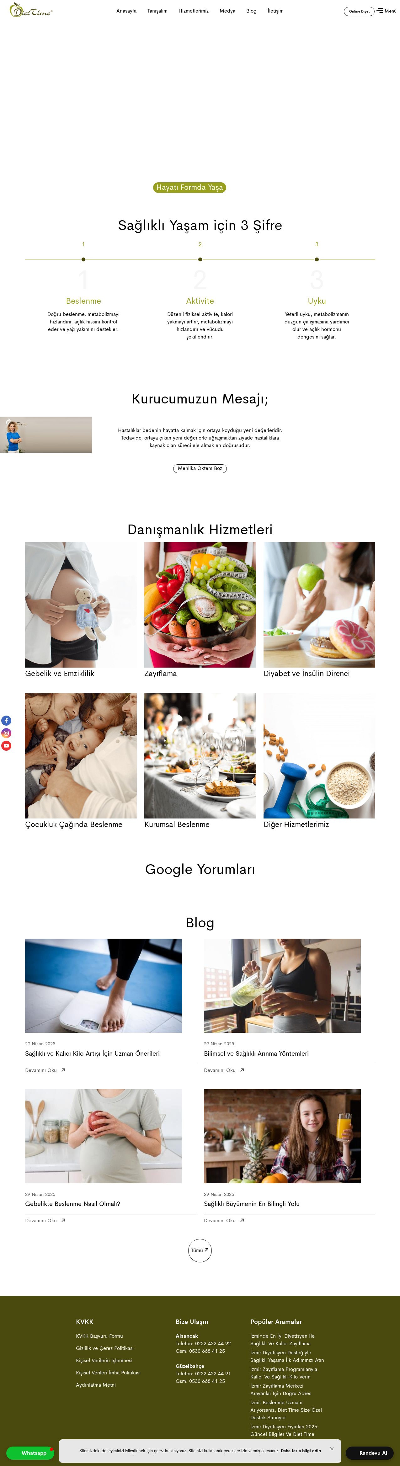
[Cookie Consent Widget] (200, 1451)
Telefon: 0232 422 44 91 (203, 1373)
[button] (332, 1449)
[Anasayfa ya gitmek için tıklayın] (31, 11)
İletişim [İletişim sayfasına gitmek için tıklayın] (276, 11)
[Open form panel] (370, 1453)
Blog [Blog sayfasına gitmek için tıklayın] (251, 11)
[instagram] (6, 733)
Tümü (199, 1247)
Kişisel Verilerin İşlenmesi (104, 1360)
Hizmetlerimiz (194, 11)
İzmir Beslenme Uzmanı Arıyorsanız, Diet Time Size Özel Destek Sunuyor (286, 1410)
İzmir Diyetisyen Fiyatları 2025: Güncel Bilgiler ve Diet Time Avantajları (284, 1434)
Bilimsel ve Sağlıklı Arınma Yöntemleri (256, 1054)
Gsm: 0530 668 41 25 (200, 1351)
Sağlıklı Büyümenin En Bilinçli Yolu (252, 1204)
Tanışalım (157, 11)
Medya (227, 11)
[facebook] (6, 721)
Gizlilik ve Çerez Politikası (105, 1348)
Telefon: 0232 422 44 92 (203, 1343)
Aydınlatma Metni (96, 1385)
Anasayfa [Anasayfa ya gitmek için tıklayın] (126, 11)
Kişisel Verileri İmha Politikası (108, 1372)
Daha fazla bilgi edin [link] (301, 1450)
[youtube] (6, 746)
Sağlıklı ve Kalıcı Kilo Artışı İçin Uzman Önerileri (92, 1054)
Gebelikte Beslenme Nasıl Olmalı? (72, 1204)
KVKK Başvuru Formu (99, 1336)
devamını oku (41, 1069)
